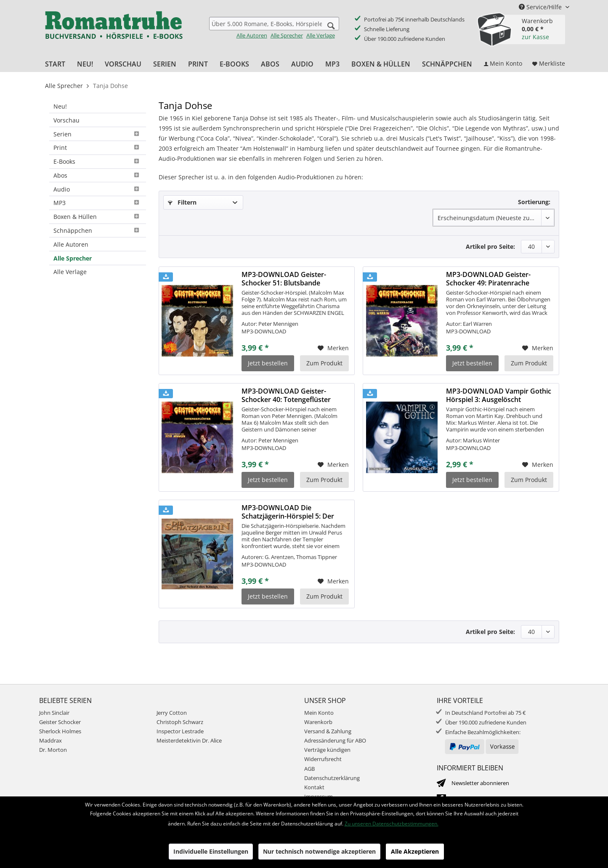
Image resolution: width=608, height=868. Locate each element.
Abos (97, 175)
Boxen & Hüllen (97, 217)
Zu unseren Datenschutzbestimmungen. (391, 823)
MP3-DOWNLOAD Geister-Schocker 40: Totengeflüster (286, 395)
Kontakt (314, 787)
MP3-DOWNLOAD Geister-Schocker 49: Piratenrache (488, 278)
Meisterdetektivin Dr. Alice (189, 740)
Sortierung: (534, 202)
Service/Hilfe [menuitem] (541, 7)
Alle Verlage (320, 35)
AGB (309, 768)
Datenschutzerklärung (332, 778)
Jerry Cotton (172, 712)
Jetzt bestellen (268, 363)
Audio (97, 189)
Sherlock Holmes (60, 731)
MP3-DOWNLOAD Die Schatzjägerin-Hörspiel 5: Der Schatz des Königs (288, 511)
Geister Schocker (60, 722)
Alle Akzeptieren (415, 851)
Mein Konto (319, 712)
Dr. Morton (53, 750)
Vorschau (66, 120)
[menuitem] (274, 28)
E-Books (97, 161)
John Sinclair (54, 712)
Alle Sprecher (287, 35)
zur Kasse (535, 37)
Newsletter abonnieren (480, 783)
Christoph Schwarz (180, 722)
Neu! (60, 106)
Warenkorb (318, 722)
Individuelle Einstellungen (210, 851)
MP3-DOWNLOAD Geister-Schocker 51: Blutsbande (284, 278)
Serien (97, 134)
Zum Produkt (324, 363)
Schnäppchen (97, 230)
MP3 (97, 203)
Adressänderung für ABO (335, 740)
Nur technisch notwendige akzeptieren (319, 851)
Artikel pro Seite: (490, 246)
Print (97, 148)
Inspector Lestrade (180, 731)
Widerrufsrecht (323, 759)
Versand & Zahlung (327, 731)
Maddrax (50, 740)
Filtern (182, 202)
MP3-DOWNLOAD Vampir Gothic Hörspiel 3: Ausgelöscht (498, 395)
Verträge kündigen (327, 750)
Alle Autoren (251, 35)
